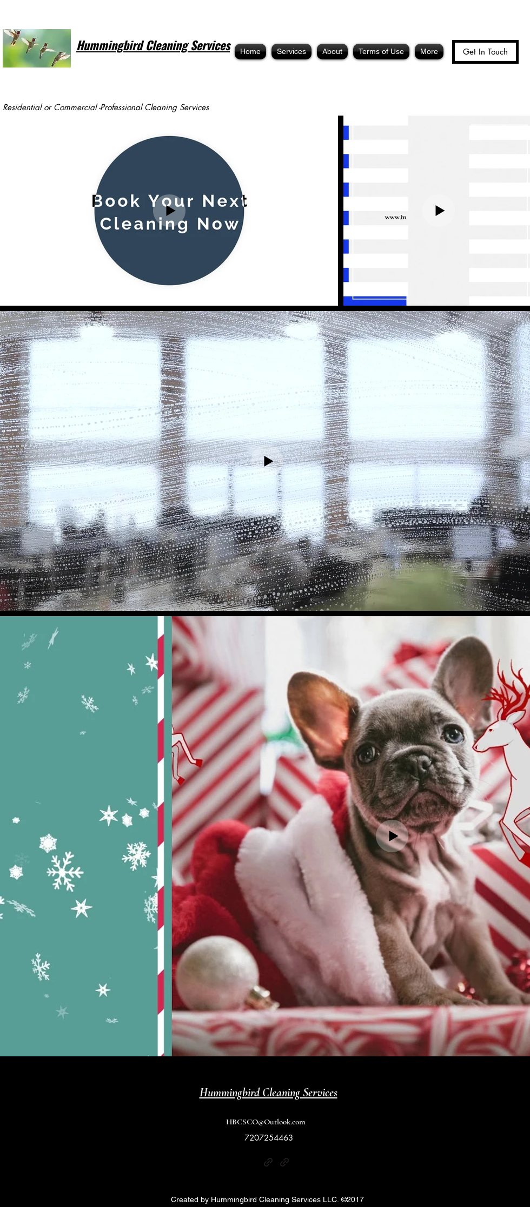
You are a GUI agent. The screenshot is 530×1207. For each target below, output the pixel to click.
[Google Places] (300, 1162)
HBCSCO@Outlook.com (266, 1122)
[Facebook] (235, 1162)
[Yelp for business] (252, 1162)
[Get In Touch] (485, 52)
